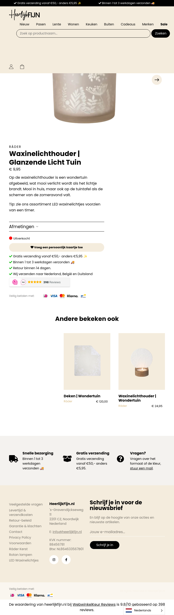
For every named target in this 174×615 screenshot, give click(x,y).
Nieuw (24, 24)
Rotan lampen (20, 554)
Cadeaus (128, 24)
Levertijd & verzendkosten (21, 512)
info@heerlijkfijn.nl (67, 532)
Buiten (109, 24)
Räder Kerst (18, 549)
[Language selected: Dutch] (144, 610)
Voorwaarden (20, 543)
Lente (57, 24)
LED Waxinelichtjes (24, 560)
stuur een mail (141, 468)
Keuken (91, 24)
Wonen (73, 24)
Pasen (41, 24)
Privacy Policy (20, 537)
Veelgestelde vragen (26, 504)
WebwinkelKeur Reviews (94, 604)
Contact (15, 532)
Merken (148, 24)
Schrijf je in (104, 545)
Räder (15, 146)
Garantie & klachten (25, 526)
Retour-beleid (20, 520)
